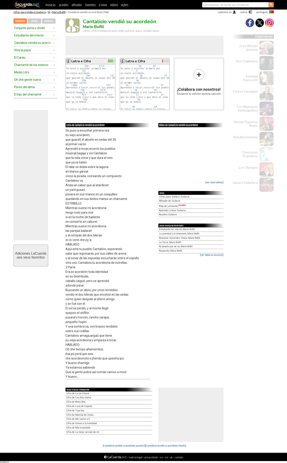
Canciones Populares (250, 154)
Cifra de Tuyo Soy (75, 410)
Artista (34, 21)
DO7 (109, 85)
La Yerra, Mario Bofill (170, 242)
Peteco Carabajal (245, 91)
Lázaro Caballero (245, 183)
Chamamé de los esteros (31, 65)
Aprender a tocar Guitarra (172, 210)
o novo (103, 5)
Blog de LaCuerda (172, 206)
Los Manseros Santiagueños (247, 108)
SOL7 (113, 75)
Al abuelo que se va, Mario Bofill (176, 246)
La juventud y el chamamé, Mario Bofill (179, 233)
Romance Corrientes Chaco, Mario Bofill (179, 238)
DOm (87, 66)
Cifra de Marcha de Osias (79, 415)
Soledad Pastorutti (250, 78)
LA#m (74, 85)
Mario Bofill (59, 12)
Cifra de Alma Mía (75, 401)
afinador (77, 5)
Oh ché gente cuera (27, 79)
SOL (84, 70)
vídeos (114, 5)
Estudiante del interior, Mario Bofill (177, 229)
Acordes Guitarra (168, 214)
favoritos (90, 5)
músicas (51, 5)
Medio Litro (21, 72)
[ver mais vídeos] (214, 182)
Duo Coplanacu (247, 61)
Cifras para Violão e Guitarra (29, 12)
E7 (137, 94)
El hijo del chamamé (27, 94)
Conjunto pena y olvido (29, 28)
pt (171, 457)
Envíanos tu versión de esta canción (199, 82)
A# (154, 66)
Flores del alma (24, 87)
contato (179, 457)
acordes (63, 5)
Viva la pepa (22, 50)
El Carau (19, 57)
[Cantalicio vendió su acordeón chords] (165, 445)
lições (124, 5)
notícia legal (135, 457)
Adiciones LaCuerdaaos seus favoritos (30, 255)
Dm (140, 66)
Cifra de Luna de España (79, 406)
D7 (162, 85)
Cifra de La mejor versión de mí (82, 432)
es (161, 457)
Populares (20, 21)
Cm (127, 85)
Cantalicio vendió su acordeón (33, 42)
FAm (88, 75)
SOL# (101, 66)
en (166, 457)
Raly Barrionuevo (245, 137)
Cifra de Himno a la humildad (81, 423)
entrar (244, 12)
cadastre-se (225, 12)
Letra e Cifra (81, 61)
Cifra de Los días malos (78, 397)
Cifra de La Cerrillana (77, 393)
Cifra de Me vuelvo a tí (78, 419)
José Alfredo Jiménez (248, 47)
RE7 (84, 94)
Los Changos (248, 167)
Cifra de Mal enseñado (78, 427)
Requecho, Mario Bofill (170, 250)
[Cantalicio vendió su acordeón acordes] (124, 445)
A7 (165, 75)
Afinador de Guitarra (169, 200)
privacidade (151, 457)
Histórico (48, 21)
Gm (141, 75)
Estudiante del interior (29, 35)
